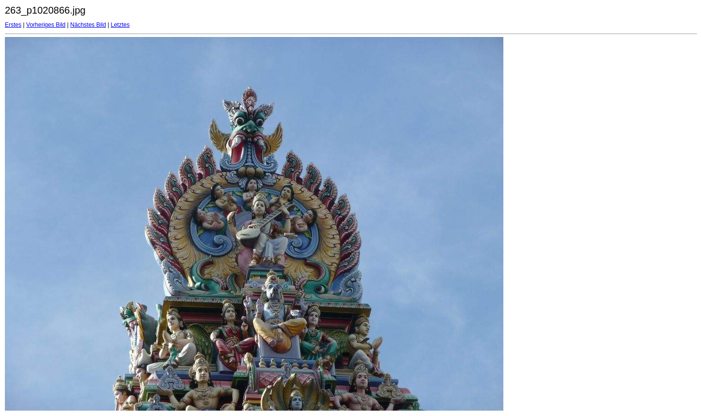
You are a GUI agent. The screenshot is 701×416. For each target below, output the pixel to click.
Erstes (13, 24)
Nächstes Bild (88, 24)
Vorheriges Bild (46, 24)
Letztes (120, 24)
